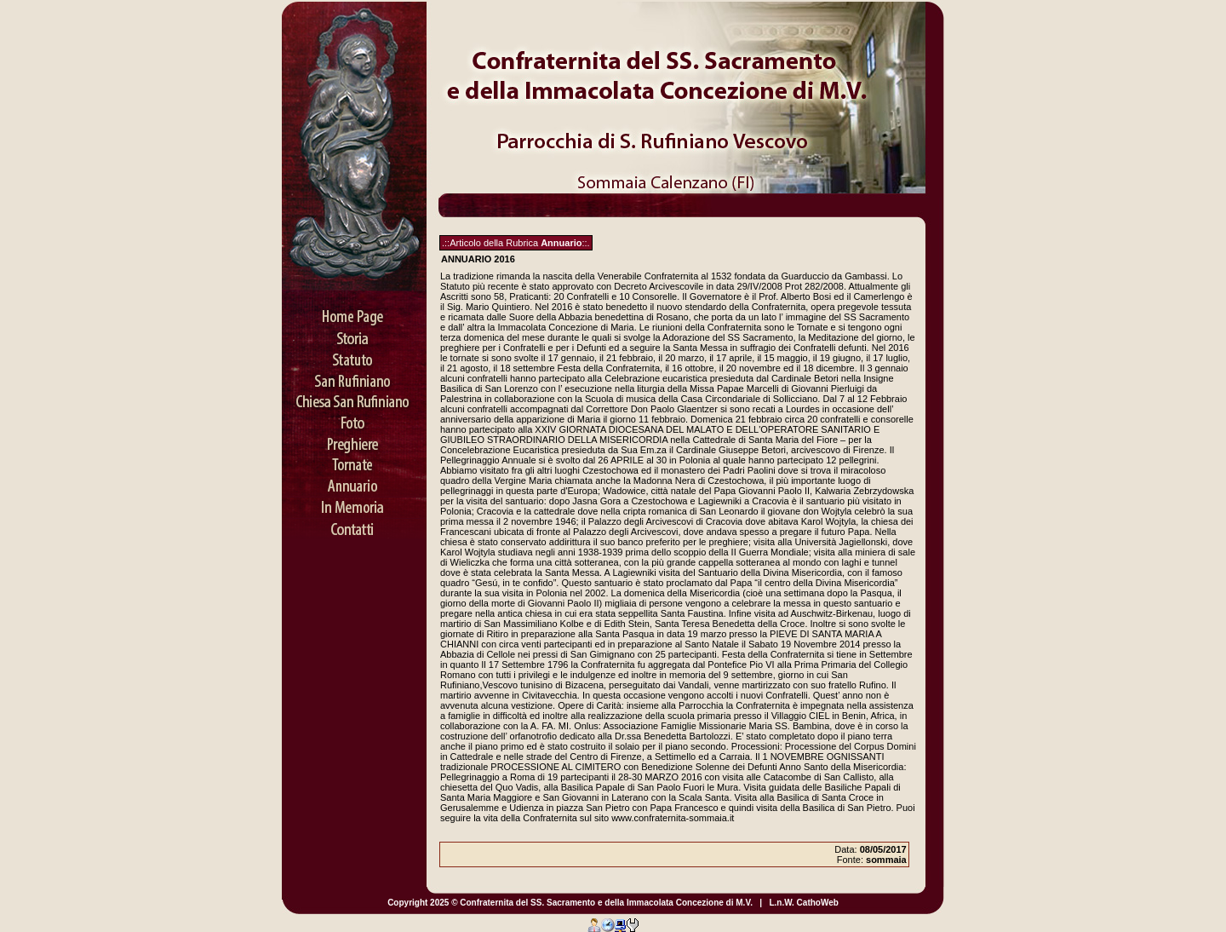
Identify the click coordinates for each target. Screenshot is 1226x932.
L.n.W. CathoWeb (803, 902)
